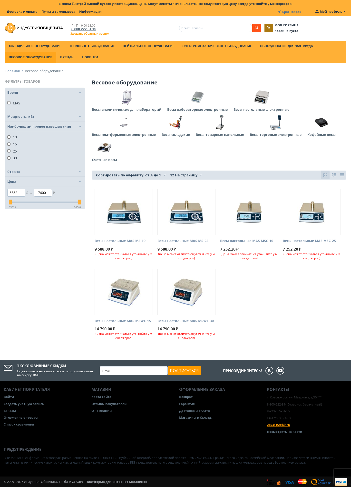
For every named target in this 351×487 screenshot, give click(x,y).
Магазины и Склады (196, 417)
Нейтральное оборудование (149, 45)
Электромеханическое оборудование (217, 45)
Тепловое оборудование (92, 45)
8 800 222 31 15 (82, 28)
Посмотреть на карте (284, 431)
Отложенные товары (21, 417)
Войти (9, 396)
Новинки (90, 57)
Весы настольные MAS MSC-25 (309, 240)
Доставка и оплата (22, 11)
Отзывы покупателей (109, 403)
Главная (12, 70)
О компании (101, 410)
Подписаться (184, 370)
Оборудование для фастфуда (286, 45)
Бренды (67, 57)
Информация (90, 11)
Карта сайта (101, 396)
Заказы (10, 410)
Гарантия (187, 403)
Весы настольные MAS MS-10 (120, 240)
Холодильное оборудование (35, 45)
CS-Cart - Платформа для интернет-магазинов (109, 481)
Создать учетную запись (24, 403)
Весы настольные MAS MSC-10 (246, 240)
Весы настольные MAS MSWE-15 (123, 320)
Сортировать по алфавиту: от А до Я (131, 174)
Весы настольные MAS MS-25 (182, 240)
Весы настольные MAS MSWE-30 (185, 320)
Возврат (186, 396)
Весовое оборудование (30, 57)
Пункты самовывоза (58, 11)
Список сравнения (19, 424)
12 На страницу (186, 174)
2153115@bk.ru (278, 424)
